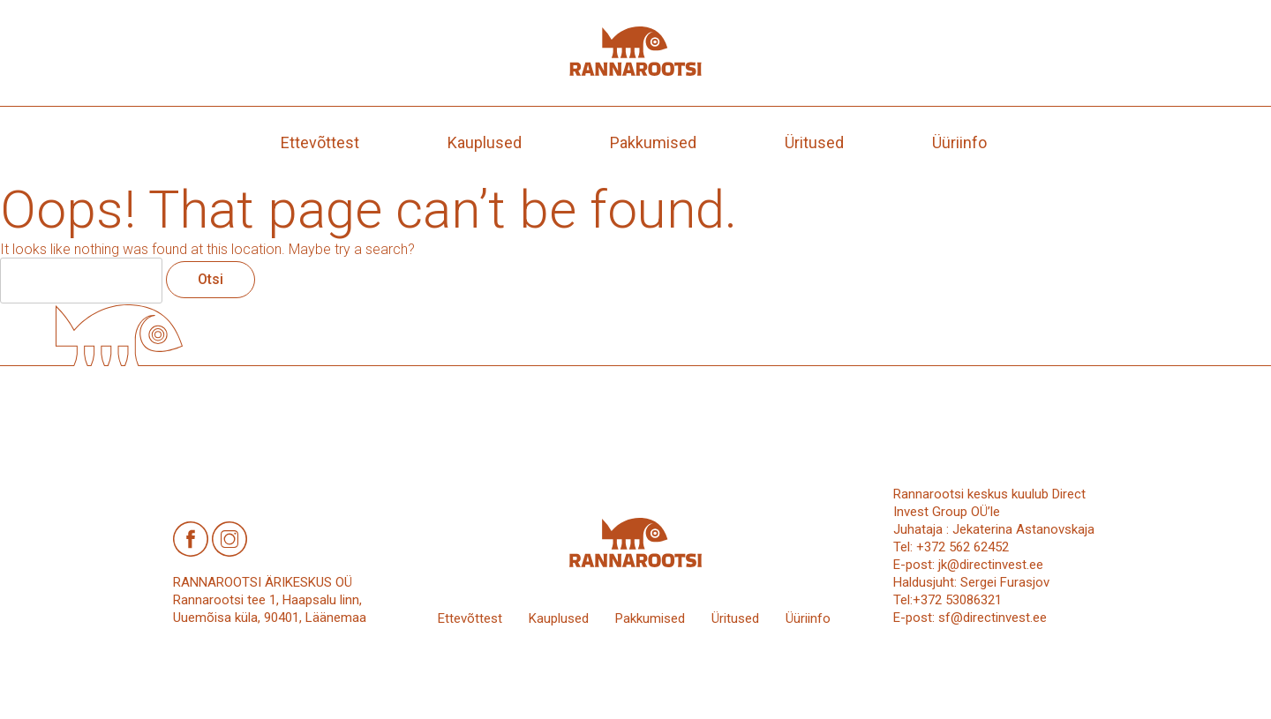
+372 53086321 (957, 600)
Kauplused (484, 142)
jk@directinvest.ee (990, 565)
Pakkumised (653, 142)
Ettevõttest (320, 142)
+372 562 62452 (962, 547)
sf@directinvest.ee (992, 617)
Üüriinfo (959, 142)
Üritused (814, 142)
